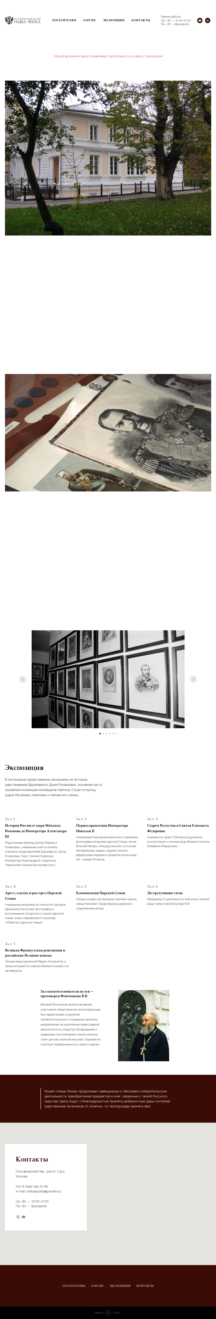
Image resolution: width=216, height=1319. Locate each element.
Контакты (141, 20)
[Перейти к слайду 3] (106, 733)
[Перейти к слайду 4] (109, 733)
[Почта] (199, 20)
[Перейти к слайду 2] (103, 733)
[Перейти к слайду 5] (113, 733)
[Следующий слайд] (193, 679)
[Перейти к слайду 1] (100, 733)
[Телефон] (207, 20)
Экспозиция (113, 20)
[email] (23, 1217)
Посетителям (64, 20)
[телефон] (18, 1217)
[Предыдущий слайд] (22, 679)
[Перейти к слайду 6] (116, 733)
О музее (89, 20)
